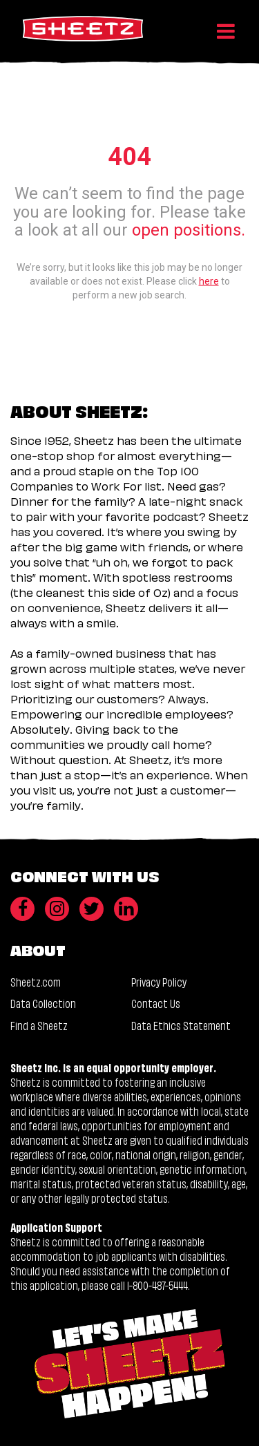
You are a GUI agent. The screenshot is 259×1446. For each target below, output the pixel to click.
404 (129, 156)
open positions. (188, 230)
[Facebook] (22, 909)
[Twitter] (91, 909)
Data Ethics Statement (181, 1025)
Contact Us (155, 1003)
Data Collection (43, 1003)
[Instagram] (57, 909)
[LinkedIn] (126, 909)
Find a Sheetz (39, 1025)
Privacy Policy (158, 981)
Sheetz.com (35, 981)
